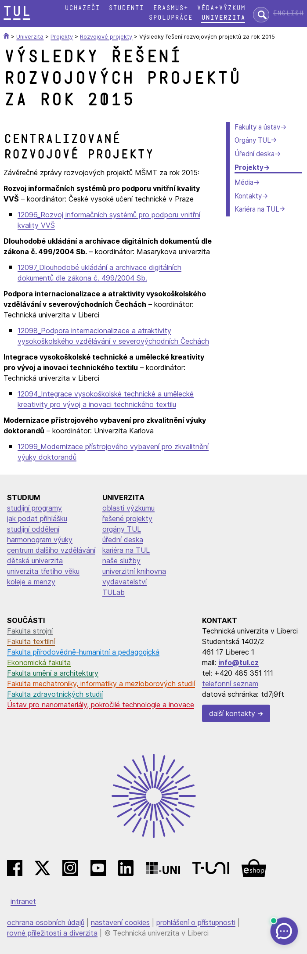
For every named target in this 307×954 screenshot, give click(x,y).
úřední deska (122, 539)
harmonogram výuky (39, 539)
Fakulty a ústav (257, 127)
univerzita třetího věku (43, 571)
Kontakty (248, 196)
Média (244, 182)
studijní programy (34, 508)
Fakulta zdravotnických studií (55, 694)
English (288, 13)
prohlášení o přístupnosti (195, 922)
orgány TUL (121, 529)
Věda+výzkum (221, 8)
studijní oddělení (33, 529)
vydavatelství (124, 581)
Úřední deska (254, 154)
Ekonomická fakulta (39, 662)
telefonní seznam (230, 683)
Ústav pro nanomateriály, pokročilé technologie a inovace (100, 704)
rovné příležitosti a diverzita (52, 933)
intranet (23, 901)
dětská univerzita (35, 560)
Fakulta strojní (30, 630)
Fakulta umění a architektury (52, 673)
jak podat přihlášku (37, 518)
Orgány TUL (253, 140)
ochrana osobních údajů (45, 922)
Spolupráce (170, 18)
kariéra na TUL (126, 550)
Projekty (249, 167)
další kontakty (232, 713)
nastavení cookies (120, 922)
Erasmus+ (170, 8)
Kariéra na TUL (257, 209)
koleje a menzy (31, 581)
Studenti (126, 8)
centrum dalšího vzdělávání (51, 550)
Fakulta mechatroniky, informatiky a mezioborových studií (101, 683)
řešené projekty (127, 518)
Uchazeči (82, 8)
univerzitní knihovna (134, 571)
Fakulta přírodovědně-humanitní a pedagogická (83, 652)
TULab (113, 592)
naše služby (121, 560)
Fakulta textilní (31, 641)
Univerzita (223, 18)
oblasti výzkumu (128, 508)
